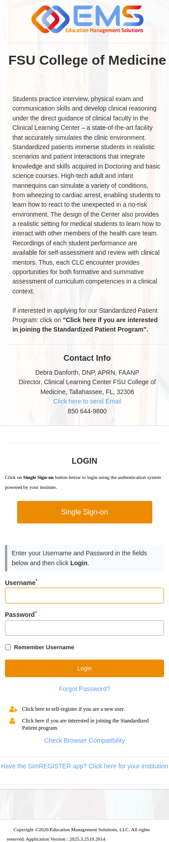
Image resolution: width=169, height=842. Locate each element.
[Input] (84, 595)
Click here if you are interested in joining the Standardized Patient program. (85, 724)
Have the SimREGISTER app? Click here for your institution (84, 766)
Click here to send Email (87, 401)
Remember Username (44, 647)
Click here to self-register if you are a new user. (73, 709)
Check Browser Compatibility (84, 740)
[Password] (84, 628)
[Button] (84, 668)
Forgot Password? (84, 688)
